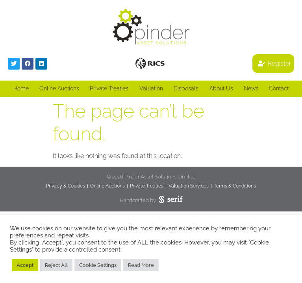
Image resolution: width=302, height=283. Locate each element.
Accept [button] (25, 265)
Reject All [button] (56, 265)
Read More (141, 265)
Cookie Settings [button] (98, 265)
